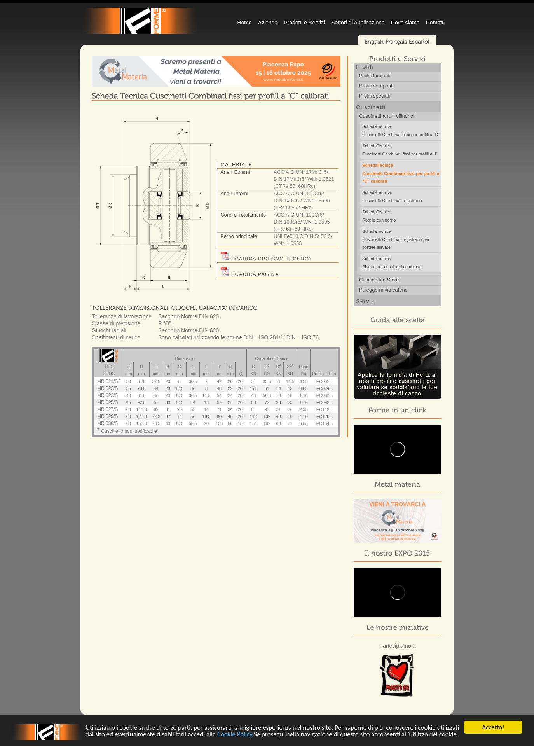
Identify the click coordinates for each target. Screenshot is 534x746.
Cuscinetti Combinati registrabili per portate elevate (401, 239)
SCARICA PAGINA (249, 274)
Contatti (435, 22)
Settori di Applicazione (358, 22)
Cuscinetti (371, 107)
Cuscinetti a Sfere (379, 280)
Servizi (366, 301)
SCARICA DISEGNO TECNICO (265, 259)
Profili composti (376, 86)
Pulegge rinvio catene (383, 290)
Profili (364, 66)
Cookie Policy (234, 734)
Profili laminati (375, 76)
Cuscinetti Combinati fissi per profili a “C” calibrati (401, 173)
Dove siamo (405, 22)
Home (244, 22)
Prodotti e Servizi (304, 22)
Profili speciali (374, 96)
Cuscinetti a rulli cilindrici (386, 116)
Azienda (268, 22)
